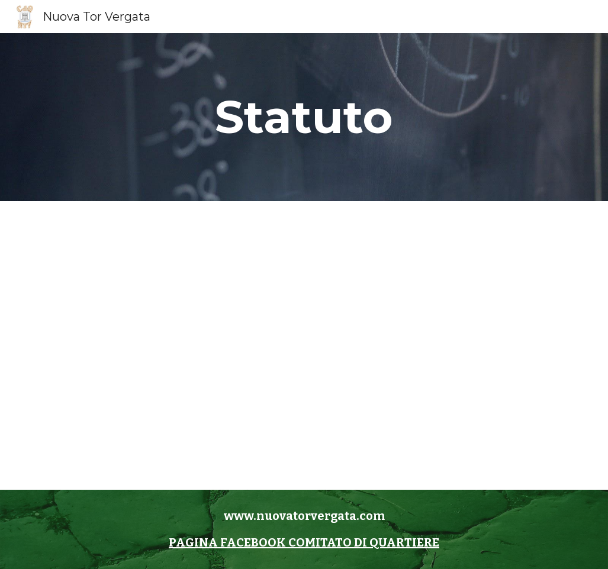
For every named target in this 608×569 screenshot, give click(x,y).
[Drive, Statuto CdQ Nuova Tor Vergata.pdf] (304, 345)
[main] (304, 117)
